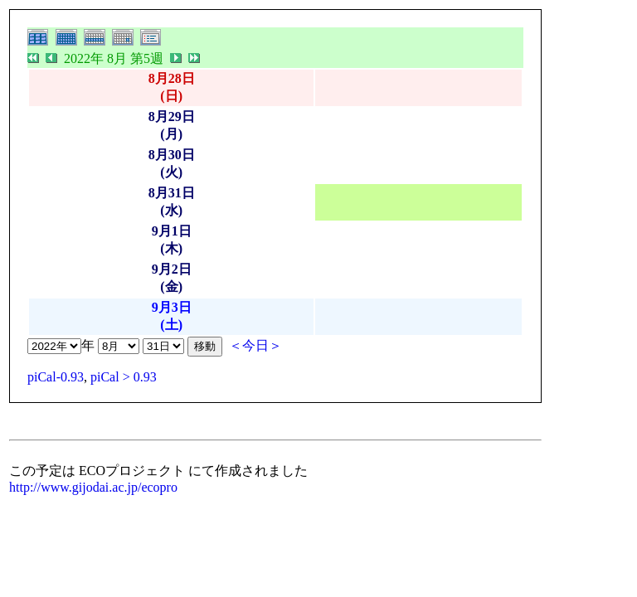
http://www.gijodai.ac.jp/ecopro (93, 487)
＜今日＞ (255, 345)
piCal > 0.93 (123, 377)
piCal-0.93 (55, 377)
